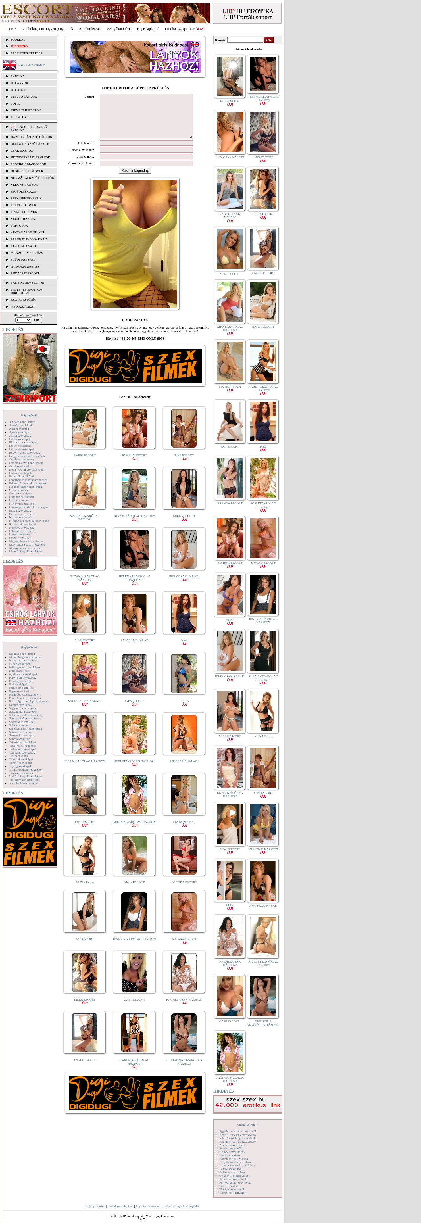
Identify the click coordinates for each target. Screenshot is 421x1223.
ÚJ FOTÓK (18, 89)
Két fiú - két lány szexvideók (237, 1138)
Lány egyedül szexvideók (235, 1162)
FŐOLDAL (18, 39)
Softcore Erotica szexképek (26, 715)
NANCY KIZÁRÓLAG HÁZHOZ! (85, 526)
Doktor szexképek (20, 473)
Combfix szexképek (21, 459)
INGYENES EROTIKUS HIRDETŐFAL (27, 291)
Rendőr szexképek (20, 704)
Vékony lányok (24, 184)
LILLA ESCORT (84, 1009)
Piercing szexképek (21, 681)
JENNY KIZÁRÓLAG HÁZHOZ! (134, 947)
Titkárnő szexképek (21, 759)
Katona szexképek (20, 517)
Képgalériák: (30, 415)
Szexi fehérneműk (26, 198)
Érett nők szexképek (21, 476)
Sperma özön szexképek (24, 718)
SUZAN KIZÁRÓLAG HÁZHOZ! (85, 588)
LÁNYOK (17, 76)
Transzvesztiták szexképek (25, 769)
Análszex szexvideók (232, 1145)
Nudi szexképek (19, 670)
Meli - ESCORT (134, 890)
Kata (184, 650)
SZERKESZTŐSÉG (23, 299)
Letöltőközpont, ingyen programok (47, 28)
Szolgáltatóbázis (119, 28)
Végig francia (23, 218)
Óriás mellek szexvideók (234, 1175)
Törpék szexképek (20, 762)
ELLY (230, 906)
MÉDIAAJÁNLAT (23, 306)
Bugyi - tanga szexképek (24, 452)
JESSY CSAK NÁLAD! (184, 586)
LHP (12, 28)
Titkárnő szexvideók (232, 1189)
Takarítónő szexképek (22, 742)
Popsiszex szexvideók (233, 1179)
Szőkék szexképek (20, 732)
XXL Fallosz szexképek (24, 783)
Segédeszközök (24, 191)
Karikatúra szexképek (22, 514)
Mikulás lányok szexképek (25, 551)
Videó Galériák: (247, 1124)
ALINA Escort (85, 890)
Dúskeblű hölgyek (27, 171)
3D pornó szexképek (22, 421)
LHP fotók (19, 225)
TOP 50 (15, 103)
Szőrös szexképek (20, 738)
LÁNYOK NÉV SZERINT (28, 282)
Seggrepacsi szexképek (23, 708)
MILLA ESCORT (184, 526)
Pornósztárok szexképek (24, 694)
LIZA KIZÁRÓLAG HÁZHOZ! (84, 769)
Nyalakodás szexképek (23, 674)
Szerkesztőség (171, 1206)
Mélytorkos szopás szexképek (27, 544)
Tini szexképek (18, 755)
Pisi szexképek (18, 684)
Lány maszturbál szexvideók (237, 1165)
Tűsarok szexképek (21, 773)
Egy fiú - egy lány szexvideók (238, 1131)
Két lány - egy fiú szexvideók (237, 1141)
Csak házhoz (22, 150)
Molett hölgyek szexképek (25, 657)
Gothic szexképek (20, 493)
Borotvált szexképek (22, 449)
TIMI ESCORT (184, 465)
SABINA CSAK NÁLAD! (84, 710)
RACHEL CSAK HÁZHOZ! (184, 1009)
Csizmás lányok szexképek (26, 462)
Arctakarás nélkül (28, 232)
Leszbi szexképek (20, 537)
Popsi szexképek (19, 691)
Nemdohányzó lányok (30, 143)
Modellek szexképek (22, 653)
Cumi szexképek (19, 466)
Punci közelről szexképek (25, 698)
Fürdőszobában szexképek (25, 486)
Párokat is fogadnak (29, 239)
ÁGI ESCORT (85, 947)
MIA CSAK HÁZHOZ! (263, 851)
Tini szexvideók (229, 1185)
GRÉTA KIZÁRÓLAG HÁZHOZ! (135, 831)
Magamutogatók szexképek (26, 541)
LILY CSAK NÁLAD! (184, 769)
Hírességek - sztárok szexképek (28, 507)
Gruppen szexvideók (232, 1151)
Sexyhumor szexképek (23, 711)
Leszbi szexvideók (231, 1168)
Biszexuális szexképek (23, 442)
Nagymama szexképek (23, 660)
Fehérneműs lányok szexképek (28, 479)
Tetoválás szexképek (22, 752)
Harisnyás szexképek (22, 503)
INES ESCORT (134, 710)
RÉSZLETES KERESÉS (26, 53)
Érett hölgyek (23, 205)
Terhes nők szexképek (23, 749)
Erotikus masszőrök (28, 164)
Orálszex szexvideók (232, 1172)
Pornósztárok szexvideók (235, 1182)
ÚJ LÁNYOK (19, 83)
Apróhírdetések (90, 28)
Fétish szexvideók (230, 1148)
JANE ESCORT (85, 831)
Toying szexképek (20, 766)
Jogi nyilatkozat (95, 1206)
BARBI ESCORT (85, 464)
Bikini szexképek (20, 439)
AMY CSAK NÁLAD (134, 648)
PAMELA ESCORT (134, 465)
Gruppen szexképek (21, 496)
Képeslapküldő (148, 28)
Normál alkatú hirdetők (32, 178)
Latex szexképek (19, 534)
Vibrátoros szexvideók (233, 1192)
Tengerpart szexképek (22, 745)
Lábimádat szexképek (22, 531)
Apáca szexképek (20, 432)
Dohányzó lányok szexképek (27, 469)
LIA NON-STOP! (184, 831)
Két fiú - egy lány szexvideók (237, 1134)
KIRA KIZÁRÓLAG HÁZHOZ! (134, 526)
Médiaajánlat (191, 1206)
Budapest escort (25, 273)
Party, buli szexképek (22, 677)
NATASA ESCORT (184, 949)
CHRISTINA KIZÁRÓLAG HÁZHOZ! (184, 1070)
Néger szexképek (19, 663)
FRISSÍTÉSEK (20, 117)
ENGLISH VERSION (31, 64)
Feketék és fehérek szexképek (27, 483)
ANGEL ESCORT (84, 1068)
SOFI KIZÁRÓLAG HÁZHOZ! (134, 771)
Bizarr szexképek (20, 445)
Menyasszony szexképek (24, 548)
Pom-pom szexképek (22, 687)
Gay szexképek (18, 490)
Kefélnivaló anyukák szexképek (29, 520)
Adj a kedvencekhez (148, 1206)
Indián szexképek (20, 510)
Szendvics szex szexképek (25, 728)
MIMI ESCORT (85, 650)
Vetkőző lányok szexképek (25, 776)
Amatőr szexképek (20, 425)
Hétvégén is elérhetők (30, 157)
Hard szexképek (19, 500)
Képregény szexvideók (233, 1158)
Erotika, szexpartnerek (181, 28)
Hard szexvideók (229, 1155)
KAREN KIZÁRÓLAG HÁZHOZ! (134, 1072)
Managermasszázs (27, 252)
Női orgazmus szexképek (24, 667)
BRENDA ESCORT (184, 890)
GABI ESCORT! (134, 1008)
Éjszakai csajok (24, 246)
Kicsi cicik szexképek (22, 524)
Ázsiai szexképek (20, 435)
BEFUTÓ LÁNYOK (24, 96)
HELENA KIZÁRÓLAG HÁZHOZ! (134, 588)
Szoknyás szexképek (22, 735)
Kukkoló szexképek (21, 527)
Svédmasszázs (23, 259)
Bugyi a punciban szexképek (27, 456)
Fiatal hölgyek (24, 212)
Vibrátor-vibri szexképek (24, 779)
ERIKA (184, 710)
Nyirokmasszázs (25, 266)
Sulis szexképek (19, 725)
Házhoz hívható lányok (31, 137)
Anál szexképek (19, 428)
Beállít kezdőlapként (121, 1206)
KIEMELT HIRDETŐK (26, 110)
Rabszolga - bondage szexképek (29, 701)
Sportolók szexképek (22, 721)
